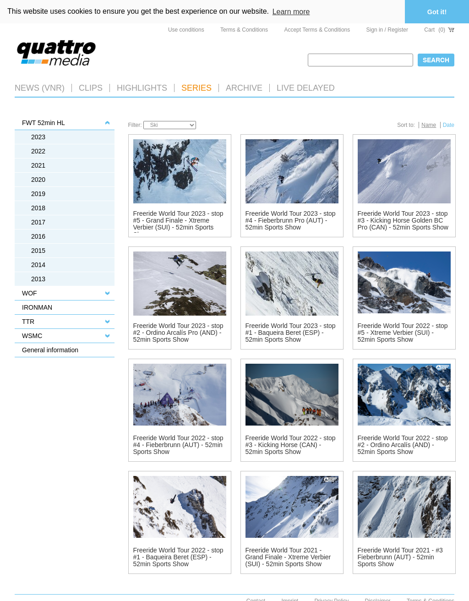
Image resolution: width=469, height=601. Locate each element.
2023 (38, 136)
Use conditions (186, 29)
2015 (38, 249)
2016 (38, 235)
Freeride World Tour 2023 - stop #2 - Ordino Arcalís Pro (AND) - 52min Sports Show (178, 332)
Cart (439, 29)
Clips (91, 87)
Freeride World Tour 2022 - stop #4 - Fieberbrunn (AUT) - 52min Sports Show (178, 444)
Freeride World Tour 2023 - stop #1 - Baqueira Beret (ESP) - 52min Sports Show (290, 332)
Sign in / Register (387, 29)
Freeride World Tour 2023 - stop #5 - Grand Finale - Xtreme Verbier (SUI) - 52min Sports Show (178, 223)
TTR (28, 320)
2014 (38, 264)
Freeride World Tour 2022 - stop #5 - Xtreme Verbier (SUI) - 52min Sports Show (403, 332)
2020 (38, 178)
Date (448, 124)
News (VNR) (40, 87)
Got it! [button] (437, 12)
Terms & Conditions (244, 29)
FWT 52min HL (43, 122)
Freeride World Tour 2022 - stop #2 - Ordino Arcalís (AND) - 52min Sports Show (403, 444)
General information (50, 349)
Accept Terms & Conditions (317, 29)
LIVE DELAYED (306, 87)
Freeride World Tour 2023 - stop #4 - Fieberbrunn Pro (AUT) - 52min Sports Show (290, 219)
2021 (38, 164)
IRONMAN (37, 306)
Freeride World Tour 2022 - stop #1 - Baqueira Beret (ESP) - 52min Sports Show (178, 556)
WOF (29, 292)
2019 (38, 193)
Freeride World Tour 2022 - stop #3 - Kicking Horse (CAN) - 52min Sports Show (290, 444)
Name (428, 124)
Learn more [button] (291, 12)
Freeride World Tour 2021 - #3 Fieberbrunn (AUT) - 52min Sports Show (400, 556)
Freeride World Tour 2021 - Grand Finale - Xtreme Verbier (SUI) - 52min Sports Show (288, 556)
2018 (38, 207)
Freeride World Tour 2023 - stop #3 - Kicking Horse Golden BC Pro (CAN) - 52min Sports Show (403, 219)
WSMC (32, 335)
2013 (38, 278)
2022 (38, 150)
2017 (38, 221)
